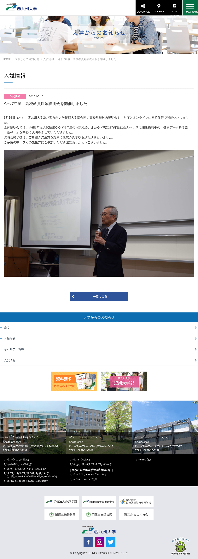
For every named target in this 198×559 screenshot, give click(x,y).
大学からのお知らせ (27, 59)
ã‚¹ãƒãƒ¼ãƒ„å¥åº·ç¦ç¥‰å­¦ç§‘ (27, 468)
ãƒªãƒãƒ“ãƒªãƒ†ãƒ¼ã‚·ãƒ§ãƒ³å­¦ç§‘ (32, 475)
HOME (7, 59)
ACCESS (159, 11)
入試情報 (48, 59)
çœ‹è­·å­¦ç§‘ (146, 459)
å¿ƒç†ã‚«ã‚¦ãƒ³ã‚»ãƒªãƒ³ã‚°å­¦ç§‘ (93, 464)
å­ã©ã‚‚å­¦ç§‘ (82, 459)
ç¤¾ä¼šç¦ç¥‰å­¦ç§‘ (20, 464)
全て (7, 327)
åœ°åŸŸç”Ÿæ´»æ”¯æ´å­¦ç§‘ (90, 474)
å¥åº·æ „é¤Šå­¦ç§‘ (18, 459)
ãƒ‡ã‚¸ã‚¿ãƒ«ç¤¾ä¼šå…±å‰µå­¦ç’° (28, 480)
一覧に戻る (100, 296)
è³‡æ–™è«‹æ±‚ (174, 12)
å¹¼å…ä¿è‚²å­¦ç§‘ (85, 479)
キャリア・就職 (14, 349)
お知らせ (9, 338)
